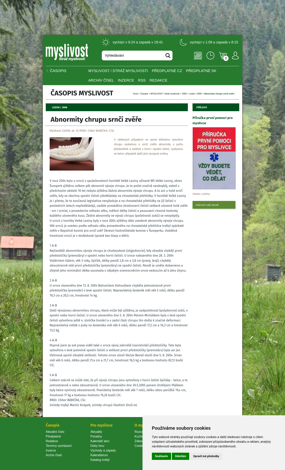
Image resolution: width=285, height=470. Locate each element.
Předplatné (53, 436)
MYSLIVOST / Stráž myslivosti (118, 71)
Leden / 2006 (195, 93)
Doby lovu (97, 445)
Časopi (144, 93)
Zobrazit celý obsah (207, 205)
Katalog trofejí (100, 459)
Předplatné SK (201, 71)
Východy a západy (103, 450)
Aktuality (96, 431)
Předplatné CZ (167, 71)
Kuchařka (141, 436)
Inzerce (51, 450)
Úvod (135, 93)
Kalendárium (99, 455)
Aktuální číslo (55, 431)
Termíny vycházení (59, 445)
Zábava (140, 441)
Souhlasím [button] (161, 456)
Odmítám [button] (180, 456)
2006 (184, 93)
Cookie (140, 445)
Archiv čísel (101, 80)
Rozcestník (142, 431)
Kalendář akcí (99, 441)
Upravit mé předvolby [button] (206, 456)
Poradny (96, 436)
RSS (142, 80)
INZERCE (126, 80)
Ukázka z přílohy (201, 194)
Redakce (158, 80)
